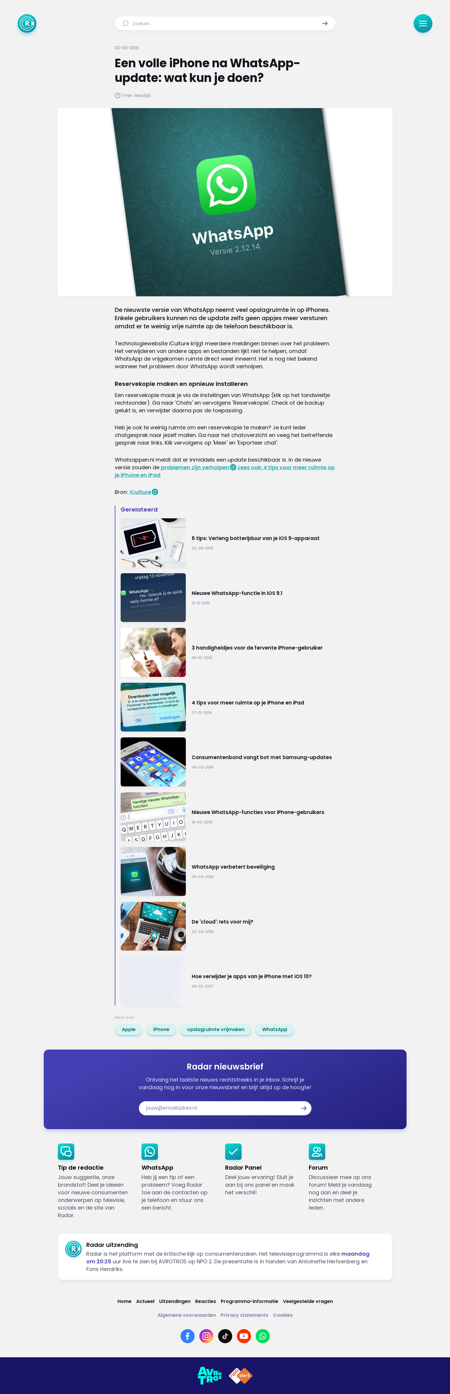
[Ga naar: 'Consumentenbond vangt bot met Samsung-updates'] (228, 761)
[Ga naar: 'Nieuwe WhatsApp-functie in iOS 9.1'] (228, 597)
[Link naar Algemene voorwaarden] (187, 1315)
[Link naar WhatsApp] (263, 1336)
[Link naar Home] (124, 1301)
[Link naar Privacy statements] (244, 1315)
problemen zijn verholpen (195, 467)
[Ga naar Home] (27, 23)
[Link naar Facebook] (188, 1336)
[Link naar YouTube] (244, 1336)
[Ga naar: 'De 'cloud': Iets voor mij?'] (228, 926)
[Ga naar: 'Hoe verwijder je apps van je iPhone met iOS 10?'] (228, 980)
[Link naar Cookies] (283, 1315)
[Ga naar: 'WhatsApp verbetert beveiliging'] (228, 871)
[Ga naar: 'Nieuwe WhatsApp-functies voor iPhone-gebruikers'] (228, 816)
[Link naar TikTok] (225, 1336)
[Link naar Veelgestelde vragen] (308, 1301)
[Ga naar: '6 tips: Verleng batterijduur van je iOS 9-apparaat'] (228, 542)
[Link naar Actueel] (145, 1301)
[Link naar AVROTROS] (210, 1376)
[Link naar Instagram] (206, 1336)
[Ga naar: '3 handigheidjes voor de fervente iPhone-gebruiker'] (228, 652)
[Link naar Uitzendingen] (175, 1301)
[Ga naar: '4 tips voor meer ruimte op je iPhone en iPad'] (228, 707)
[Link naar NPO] (241, 1376)
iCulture (140, 492)
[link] (129, 1029)
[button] (324, 23)
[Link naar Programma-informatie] (249, 1301)
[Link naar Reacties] (205, 1301)
